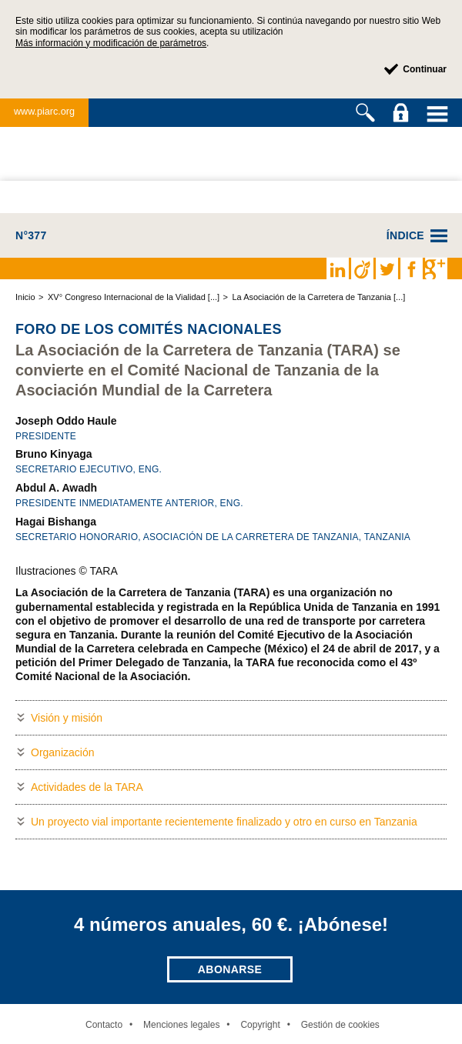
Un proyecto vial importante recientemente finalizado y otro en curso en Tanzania (224, 822)
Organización (63, 752)
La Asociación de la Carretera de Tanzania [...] (318, 297)
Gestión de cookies (340, 1024)
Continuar (425, 69)
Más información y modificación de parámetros (110, 43)
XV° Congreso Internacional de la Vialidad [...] (133, 297)
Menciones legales (181, 1024)
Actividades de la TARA (87, 787)
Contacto (103, 1024)
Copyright (260, 1024)
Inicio (25, 297)
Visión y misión (66, 718)
